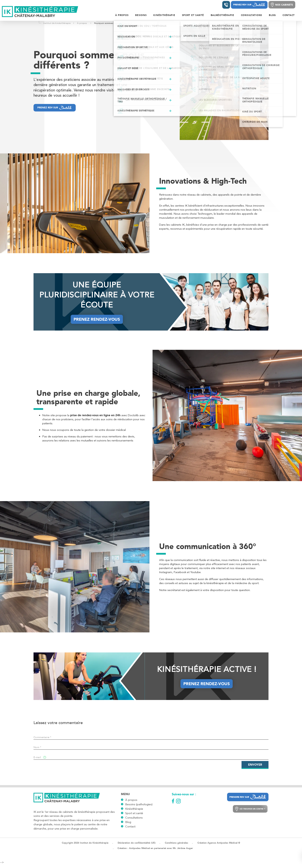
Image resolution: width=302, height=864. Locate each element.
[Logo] (40, 12)
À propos (131, 800)
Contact (130, 826)
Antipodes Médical (139, 848)
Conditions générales (176, 842)
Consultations (134, 817)
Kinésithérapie (134, 808)
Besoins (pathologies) (139, 804)
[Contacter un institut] (226, 5)
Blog (128, 822)
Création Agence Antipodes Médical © (218, 842)
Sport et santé (134, 813)
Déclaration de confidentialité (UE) (137, 842)
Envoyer (255, 764)
